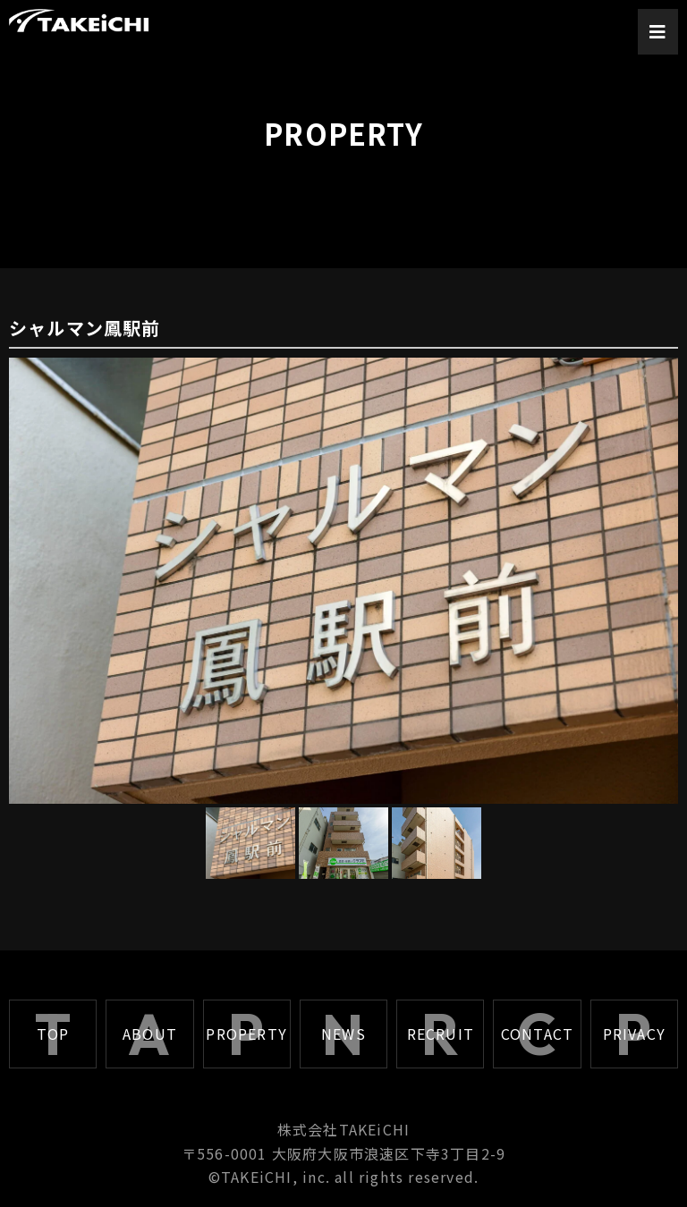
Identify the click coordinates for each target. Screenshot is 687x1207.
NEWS (343, 1034)
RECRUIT (440, 1034)
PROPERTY (246, 1034)
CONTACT (537, 1034)
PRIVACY (634, 1034)
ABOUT (150, 1034)
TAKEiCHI (257, 1176)
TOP (53, 1034)
